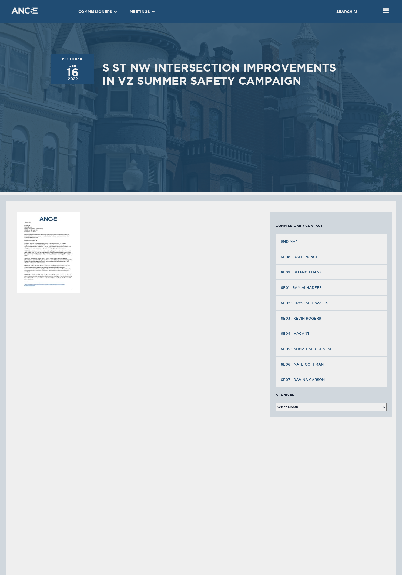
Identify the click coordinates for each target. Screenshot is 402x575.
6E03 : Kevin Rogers (301, 318)
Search (346, 11)
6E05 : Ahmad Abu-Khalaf (307, 349)
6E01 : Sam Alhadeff (302, 287)
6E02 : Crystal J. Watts (305, 303)
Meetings (142, 11)
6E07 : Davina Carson (303, 379)
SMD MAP (289, 241)
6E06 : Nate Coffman (303, 364)
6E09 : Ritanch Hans (302, 272)
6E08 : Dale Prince (300, 257)
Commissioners (97, 11)
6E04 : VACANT (295, 333)
